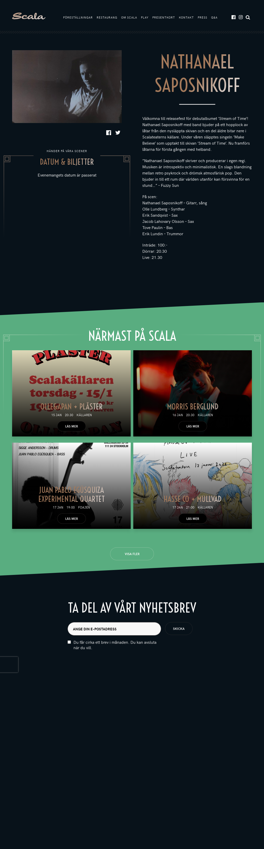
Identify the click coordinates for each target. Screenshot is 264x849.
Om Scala (129, 17)
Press (202, 17)
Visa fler (132, 554)
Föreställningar (78, 17)
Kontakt (186, 17)
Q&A (214, 17)
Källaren (84, 415)
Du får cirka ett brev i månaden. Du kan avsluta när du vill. (114, 656)
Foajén (84, 507)
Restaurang (107, 17)
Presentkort (163, 17)
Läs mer (71, 426)
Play (144, 17)
